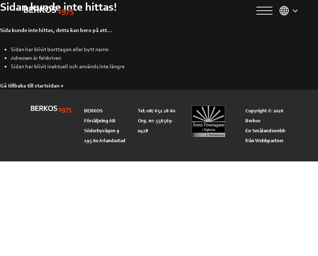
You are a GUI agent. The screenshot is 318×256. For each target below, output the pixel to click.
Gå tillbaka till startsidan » (31, 85)
